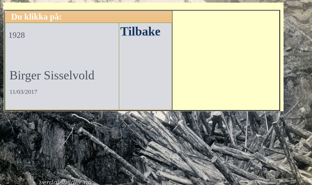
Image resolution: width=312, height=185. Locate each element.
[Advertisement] (226, 60)
